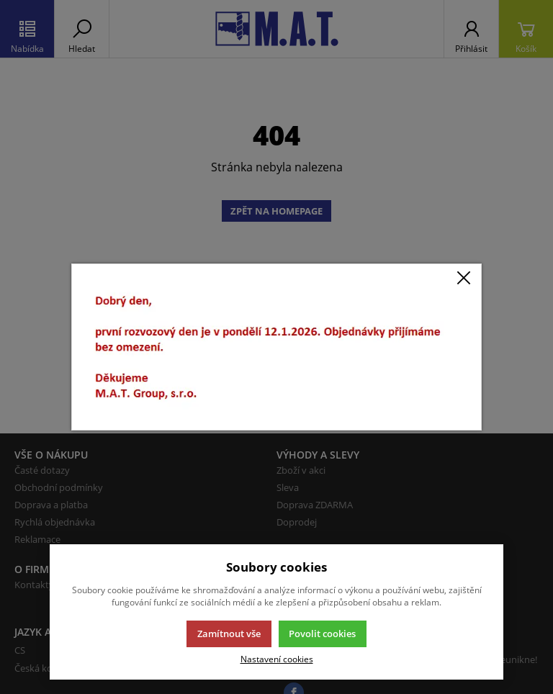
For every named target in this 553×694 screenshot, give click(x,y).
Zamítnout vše (229, 633)
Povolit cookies (322, 633)
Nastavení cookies (276, 658)
